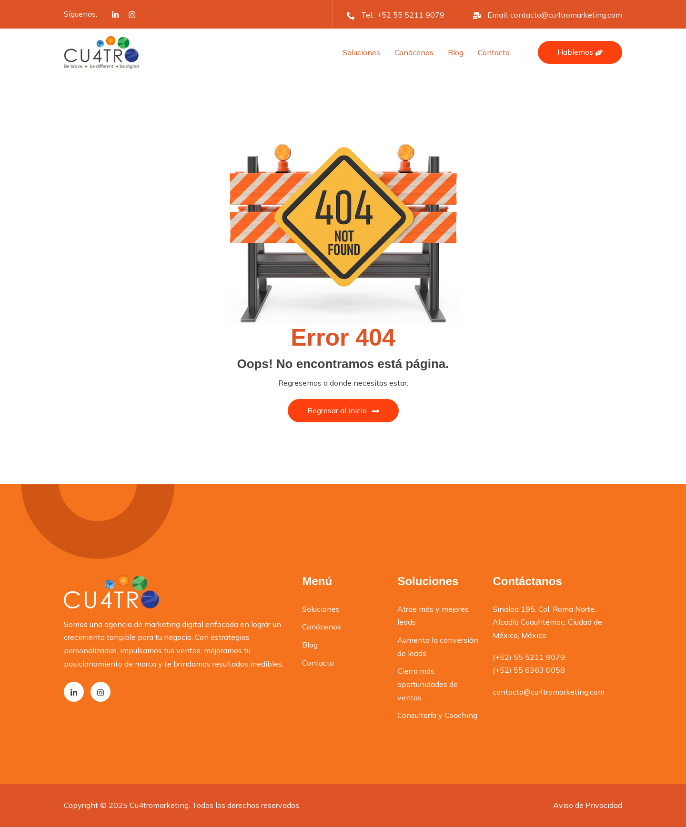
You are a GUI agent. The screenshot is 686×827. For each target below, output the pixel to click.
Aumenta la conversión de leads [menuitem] (437, 646)
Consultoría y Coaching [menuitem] (437, 715)
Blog (456, 52)
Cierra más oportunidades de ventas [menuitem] (427, 684)
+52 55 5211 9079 (410, 15)
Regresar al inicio (343, 410)
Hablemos (580, 52)
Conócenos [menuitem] (321, 626)
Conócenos (414, 52)
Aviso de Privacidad (587, 805)
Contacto (494, 52)
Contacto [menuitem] (318, 663)
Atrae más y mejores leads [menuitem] (433, 615)
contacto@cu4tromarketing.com (566, 15)
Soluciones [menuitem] (321, 609)
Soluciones (361, 52)
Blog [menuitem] (310, 644)
